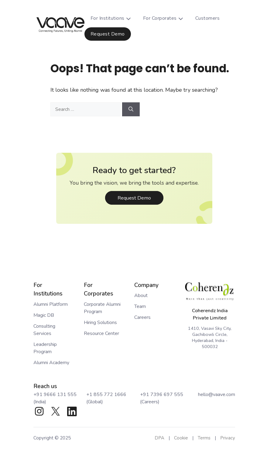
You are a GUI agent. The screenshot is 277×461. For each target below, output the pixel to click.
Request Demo (108, 34)
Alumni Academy (51, 362)
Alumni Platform (50, 304)
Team (140, 306)
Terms (204, 438)
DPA (159, 438)
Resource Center (101, 333)
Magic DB (43, 315)
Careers (142, 317)
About (141, 295)
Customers (207, 18)
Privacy (227, 438)
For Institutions (114, 18)
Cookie (181, 438)
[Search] (131, 109)
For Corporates (166, 18)
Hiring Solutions (100, 322)
